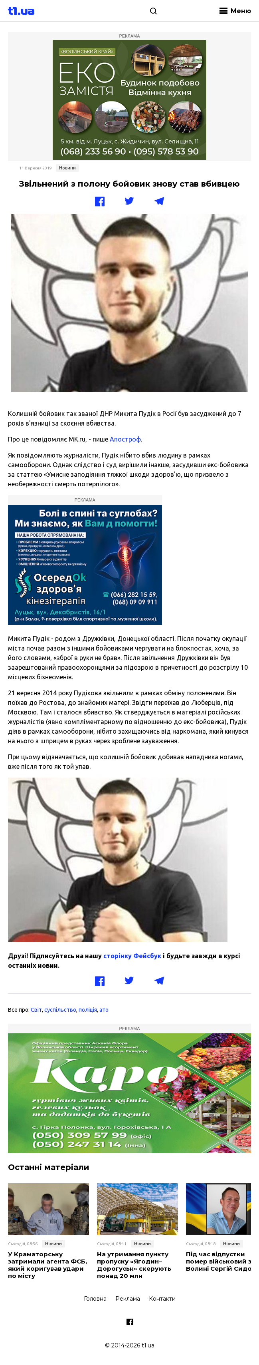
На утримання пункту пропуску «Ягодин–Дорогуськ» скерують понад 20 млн (134, 1265)
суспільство (60, 1010)
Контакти (162, 1298)
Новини (67, 167)
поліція (88, 1010)
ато (104, 1010)
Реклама (127, 1298)
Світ (36, 1010)
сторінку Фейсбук (132, 955)
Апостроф (125, 439)
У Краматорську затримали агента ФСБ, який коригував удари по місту (47, 1265)
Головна (95, 1298)
